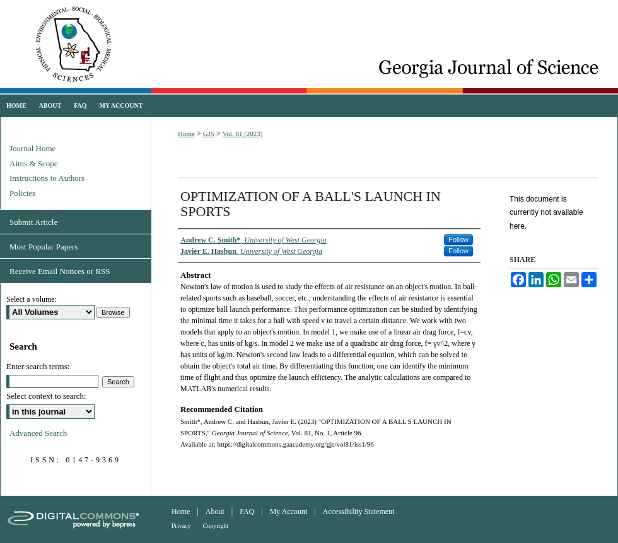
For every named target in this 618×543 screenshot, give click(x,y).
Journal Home (32, 148)
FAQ (247, 511)
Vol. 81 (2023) (243, 133)
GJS (208, 133)
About (215, 511)
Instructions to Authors (47, 178)
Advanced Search (38, 433)
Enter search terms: (37, 366)
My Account (289, 511)
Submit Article (33, 222)
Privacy (181, 525)
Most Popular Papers (43, 246)
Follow (458, 239)
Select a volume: (31, 299)
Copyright (216, 525)
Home (186, 133)
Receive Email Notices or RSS (59, 271)
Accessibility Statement (359, 511)
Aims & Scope (33, 163)
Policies (22, 193)
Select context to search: (46, 396)
